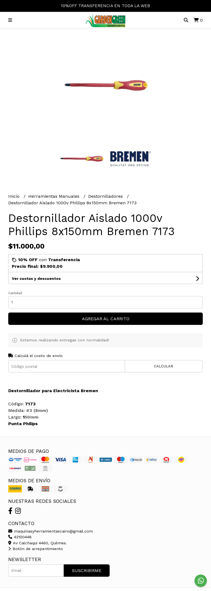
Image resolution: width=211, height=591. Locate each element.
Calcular (163, 366)
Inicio (14, 196)
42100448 (20, 537)
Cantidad (15, 293)
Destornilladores (106, 196)
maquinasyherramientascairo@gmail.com (50, 531)
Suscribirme (86, 570)
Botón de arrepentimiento (35, 549)
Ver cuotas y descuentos (36, 278)
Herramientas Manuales (54, 196)
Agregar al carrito (105, 318)
